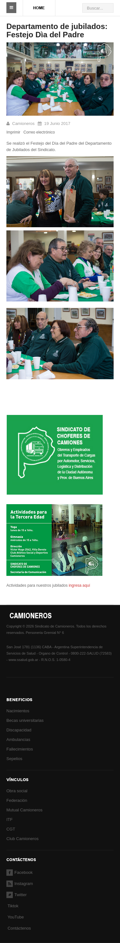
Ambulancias (18, 739)
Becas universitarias (25, 720)
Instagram (19, 883)
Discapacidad (18, 730)
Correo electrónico (39, 132)
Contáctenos (19, 928)
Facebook (19, 872)
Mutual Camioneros (24, 810)
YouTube (15, 917)
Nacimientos (17, 710)
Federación (16, 800)
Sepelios (14, 758)
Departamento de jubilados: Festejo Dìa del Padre (57, 30)
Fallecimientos (19, 749)
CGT (10, 829)
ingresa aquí (79, 585)
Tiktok (12, 905)
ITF (9, 819)
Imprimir (13, 132)
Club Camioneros (22, 838)
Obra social (17, 790)
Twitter (16, 894)
